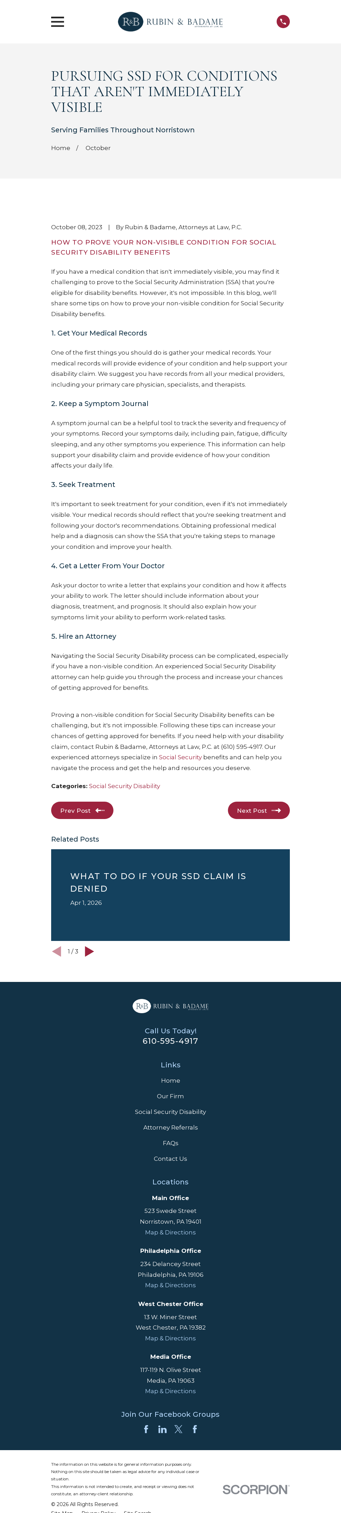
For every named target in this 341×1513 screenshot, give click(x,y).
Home (170, 1080)
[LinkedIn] (162, 1429)
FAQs (171, 1143)
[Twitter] (178, 1429)
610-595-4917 (171, 1041)
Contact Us (170, 1158)
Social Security (180, 757)
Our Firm (170, 1096)
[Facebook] (146, 1429)
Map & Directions (170, 1232)
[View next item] (89, 951)
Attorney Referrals (170, 1127)
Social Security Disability (124, 786)
